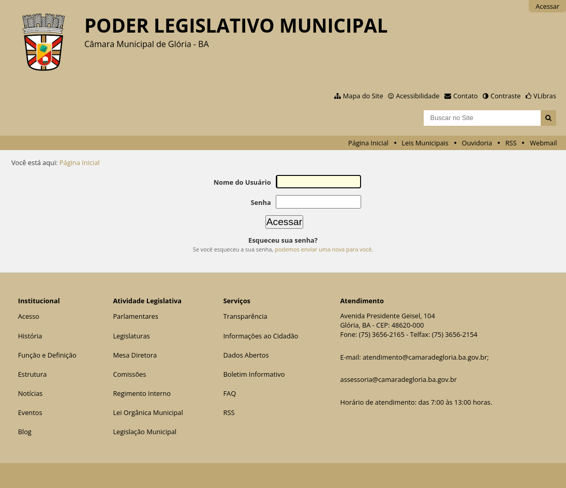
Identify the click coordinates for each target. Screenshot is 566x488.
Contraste (505, 95)
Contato (465, 95)
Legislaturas (131, 336)
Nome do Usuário (242, 182)
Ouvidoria (477, 142)
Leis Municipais (425, 142)
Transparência (245, 316)
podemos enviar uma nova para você (323, 249)
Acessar (547, 6)
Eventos (30, 412)
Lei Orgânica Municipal (148, 412)
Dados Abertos (246, 355)
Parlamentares (135, 316)
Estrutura (32, 374)
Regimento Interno (142, 393)
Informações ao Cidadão (260, 336)
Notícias (30, 393)
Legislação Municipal (144, 431)
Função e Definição (47, 355)
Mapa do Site (363, 95)
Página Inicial (368, 142)
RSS (511, 142)
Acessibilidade (417, 95)
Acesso (28, 316)
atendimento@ (385, 357)
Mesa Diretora (135, 355)
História (30, 336)
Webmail (543, 142)
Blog (25, 431)
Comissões (129, 374)
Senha (260, 202)
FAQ (229, 393)
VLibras (544, 95)
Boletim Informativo (254, 374)
